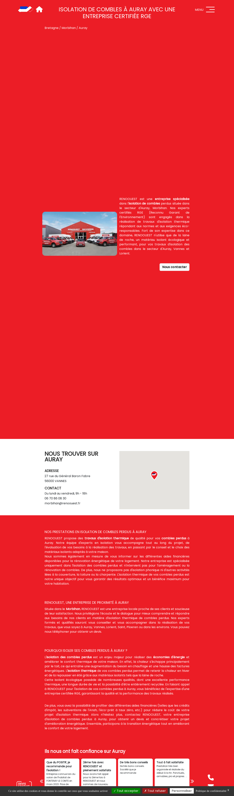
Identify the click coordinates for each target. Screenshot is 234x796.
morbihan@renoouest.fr (62, 503)
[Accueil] (25, 9)
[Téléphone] (210, 777)
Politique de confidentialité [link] (211, 790)
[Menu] (210, 9)
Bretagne (52, 28)
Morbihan (69, 28)
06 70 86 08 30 (55, 498)
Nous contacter (174, 267)
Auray (83, 28)
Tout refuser (155, 791)
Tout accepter (126, 791)
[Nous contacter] (24, 785)
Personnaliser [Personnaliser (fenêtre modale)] (182, 791)
